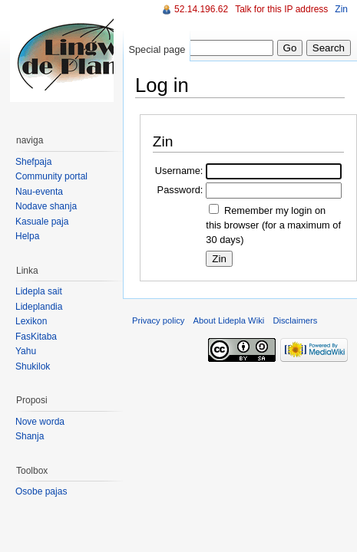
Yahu (25, 351)
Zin (341, 9)
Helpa (27, 236)
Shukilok (32, 366)
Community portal (51, 176)
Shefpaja (33, 161)
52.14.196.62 (201, 9)
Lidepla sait (38, 291)
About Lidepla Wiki (229, 320)
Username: (179, 170)
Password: (180, 190)
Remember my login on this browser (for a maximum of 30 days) (273, 225)
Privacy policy (158, 320)
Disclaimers (295, 320)
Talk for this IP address (281, 9)
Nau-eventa (39, 191)
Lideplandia (38, 306)
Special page (156, 49)
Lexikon (31, 321)
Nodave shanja (46, 206)
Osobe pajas (41, 491)
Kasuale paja (41, 221)
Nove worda (39, 421)
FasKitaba (36, 336)
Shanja (29, 436)
